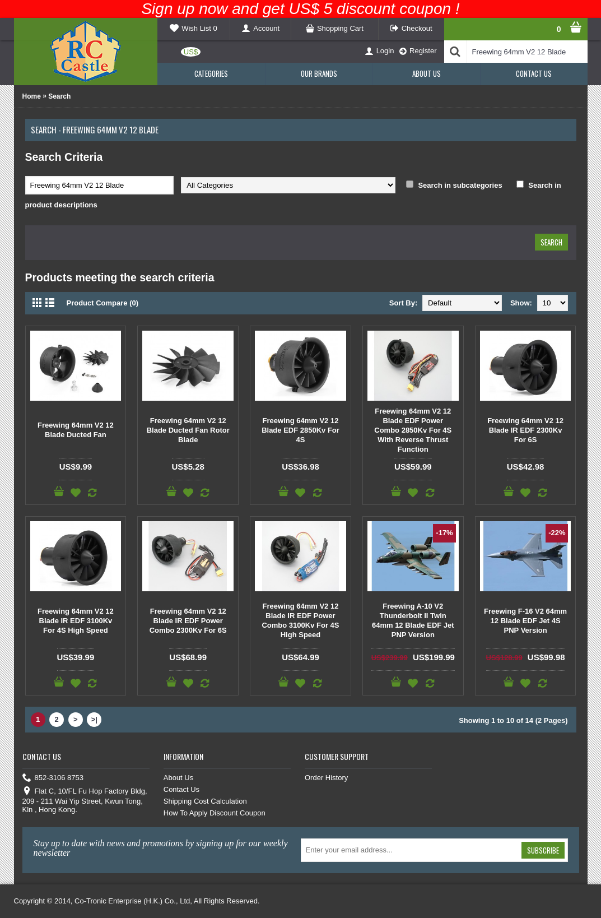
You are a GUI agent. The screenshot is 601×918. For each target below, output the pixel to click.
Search (59, 96)
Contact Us (181, 789)
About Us (178, 777)
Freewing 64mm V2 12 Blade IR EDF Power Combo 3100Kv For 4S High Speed (300, 620)
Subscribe (543, 850)
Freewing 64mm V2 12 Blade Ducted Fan (76, 430)
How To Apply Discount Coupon (214, 813)
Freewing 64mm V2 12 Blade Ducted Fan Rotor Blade (188, 430)
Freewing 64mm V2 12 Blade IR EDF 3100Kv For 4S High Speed (76, 620)
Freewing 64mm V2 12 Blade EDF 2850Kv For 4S (300, 430)
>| (94, 719)
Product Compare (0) (103, 303)
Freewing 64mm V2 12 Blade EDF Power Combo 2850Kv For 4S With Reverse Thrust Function (412, 430)
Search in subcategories (460, 185)
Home (31, 96)
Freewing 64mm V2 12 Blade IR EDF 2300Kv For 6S (525, 430)
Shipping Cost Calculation (205, 801)
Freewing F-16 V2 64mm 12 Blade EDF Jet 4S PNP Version (525, 620)
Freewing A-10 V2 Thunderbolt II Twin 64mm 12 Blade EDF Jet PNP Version (413, 620)
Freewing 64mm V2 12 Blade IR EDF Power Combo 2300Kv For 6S (188, 620)
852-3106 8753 (52, 778)
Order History (326, 777)
